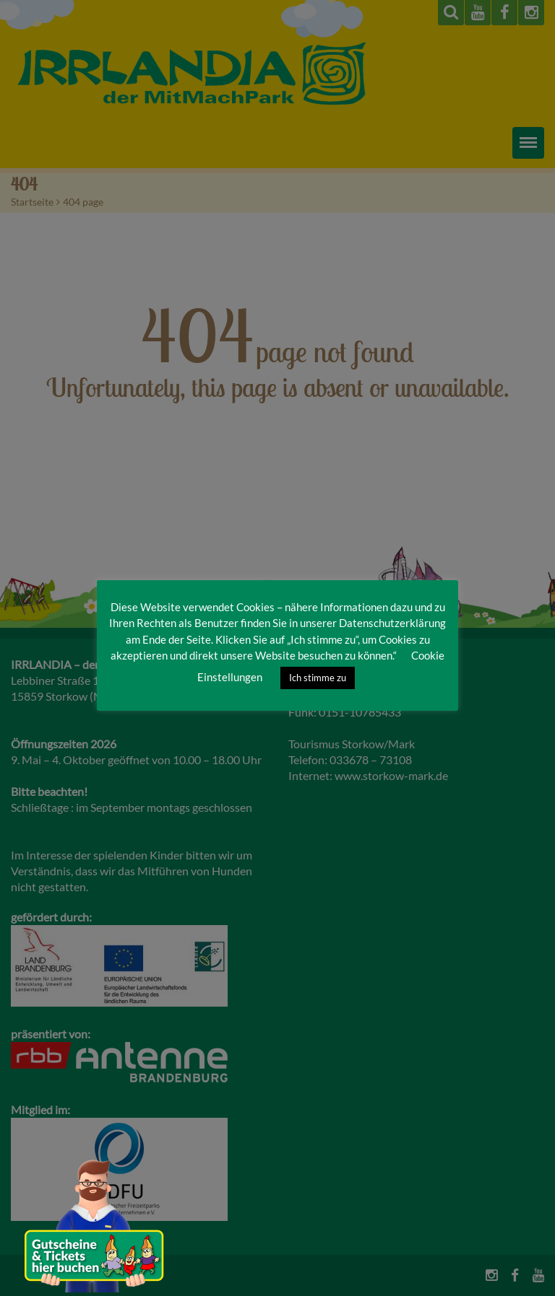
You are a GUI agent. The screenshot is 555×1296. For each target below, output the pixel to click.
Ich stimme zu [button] (317, 677)
